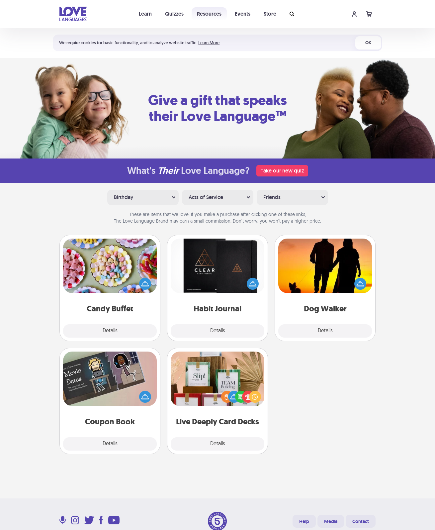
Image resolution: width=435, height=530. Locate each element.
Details (110, 331)
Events (242, 13)
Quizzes (174, 13)
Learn (145, 13)
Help (304, 521)
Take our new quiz (282, 170)
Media (330, 521)
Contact (360, 521)
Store (270, 13)
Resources (209, 13)
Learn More (208, 43)
